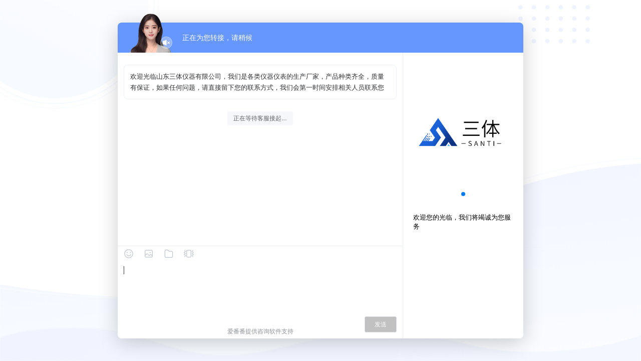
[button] (463, 194)
